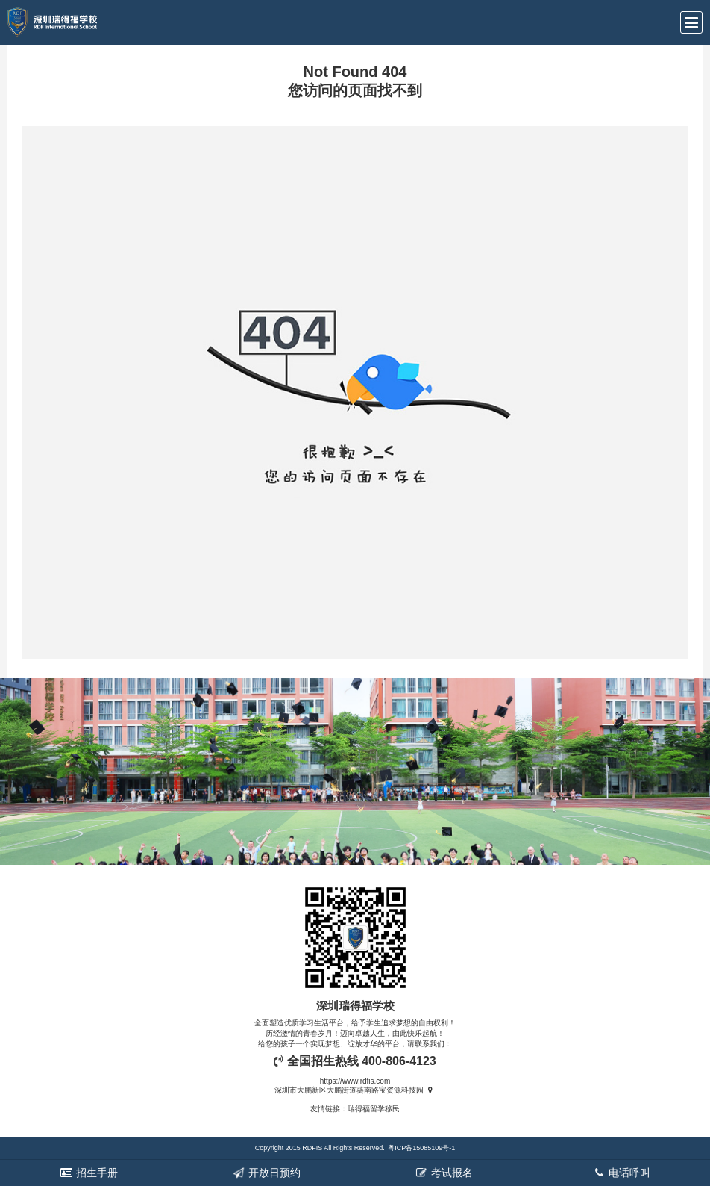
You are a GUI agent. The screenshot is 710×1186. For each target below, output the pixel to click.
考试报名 (444, 1173)
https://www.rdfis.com (355, 1081)
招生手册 (89, 1173)
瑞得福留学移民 (374, 1109)
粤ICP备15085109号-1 (421, 1148)
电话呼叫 (621, 1173)
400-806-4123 (399, 1061)
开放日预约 (266, 1173)
